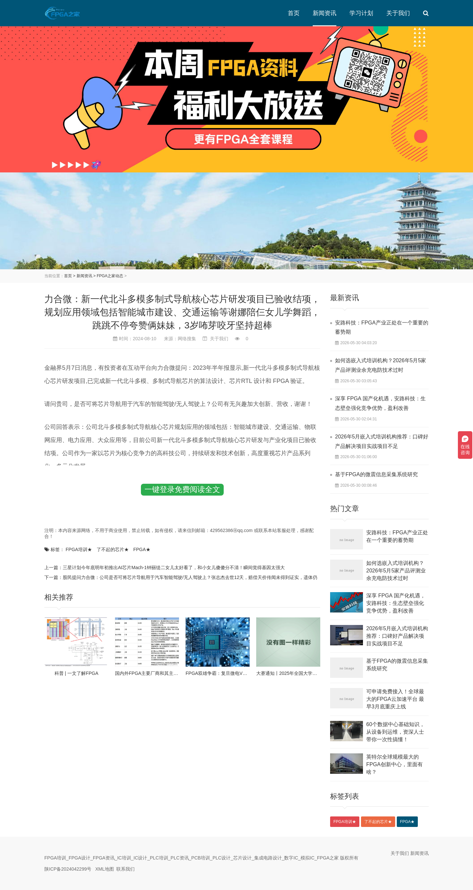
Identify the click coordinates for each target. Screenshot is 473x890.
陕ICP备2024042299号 (67, 869)
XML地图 (104, 869)
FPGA (141, 549)
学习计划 (361, 13)
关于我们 (398, 13)
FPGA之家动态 (110, 276)
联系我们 (125, 869)
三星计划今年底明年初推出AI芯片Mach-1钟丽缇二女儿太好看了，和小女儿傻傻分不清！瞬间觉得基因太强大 (174, 567)
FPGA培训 (79, 549)
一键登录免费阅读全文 (182, 489)
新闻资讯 (324, 13)
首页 (294, 13)
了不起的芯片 (113, 549)
